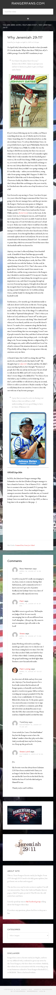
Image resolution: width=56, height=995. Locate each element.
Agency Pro (26, 989)
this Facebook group (33, 901)
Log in (42, 991)
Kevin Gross (23, 213)
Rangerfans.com (28, 3)
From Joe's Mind (29, 545)
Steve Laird (25, 752)
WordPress (32, 991)
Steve (22, 633)
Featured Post (19, 545)
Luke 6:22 (23, 364)
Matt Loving (25, 669)
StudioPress (19, 991)
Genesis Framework (43, 989)
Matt (22, 601)
